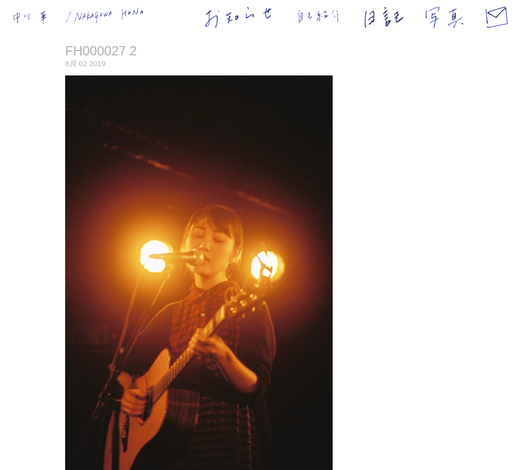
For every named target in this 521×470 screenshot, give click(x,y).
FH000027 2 (101, 50)
